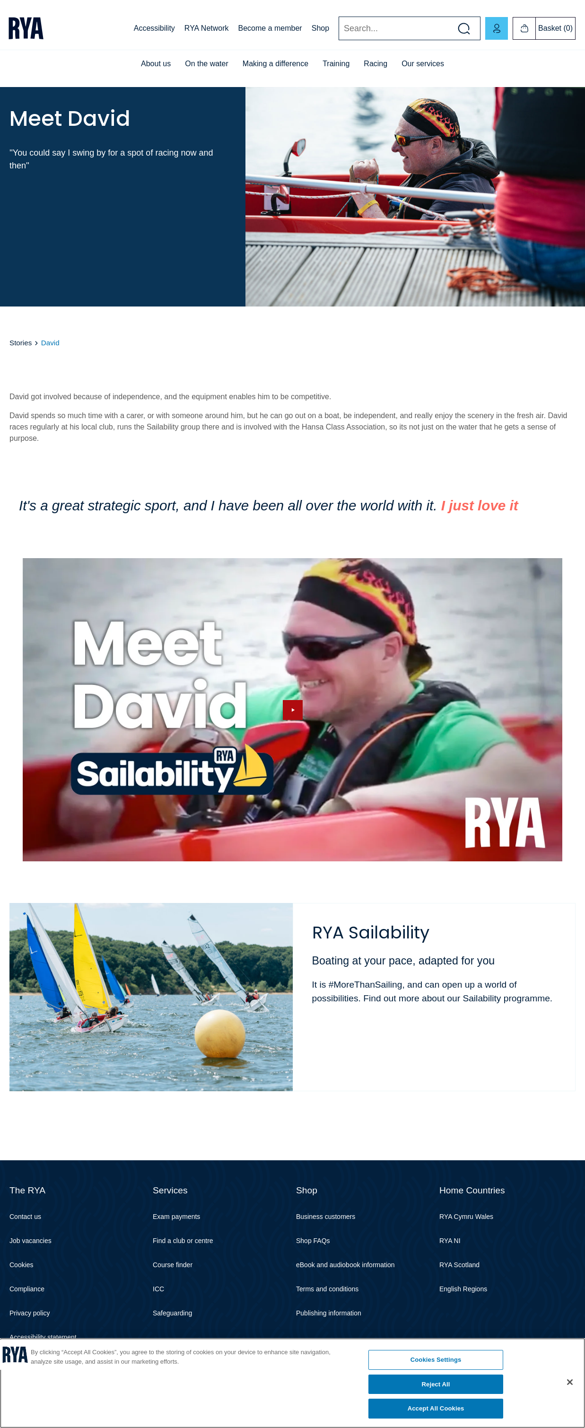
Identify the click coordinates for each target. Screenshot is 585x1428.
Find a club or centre (183, 1240)
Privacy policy (29, 1313)
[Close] (569, 1382)
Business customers (325, 1216)
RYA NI (450, 1240)
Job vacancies (30, 1240)
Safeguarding (172, 1313)
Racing (375, 64)
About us (156, 64)
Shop (320, 28)
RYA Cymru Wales (466, 1216)
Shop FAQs (313, 1240)
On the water (206, 64)
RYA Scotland (459, 1265)
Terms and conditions (327, 1289)
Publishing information (328, 1313)
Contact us (25, 1216)
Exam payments (176, 1216)
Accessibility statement (43, 1337)
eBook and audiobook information (345, 1265)
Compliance (26, 1289)
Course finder (172, 1265)
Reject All (436, 1384)
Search (338, 28)
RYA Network (206, 28)
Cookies (21, 1265)
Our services (423, 64)
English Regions (463, 1289)
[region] (292, 1383)
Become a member (270, 28)
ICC (158, 1289)
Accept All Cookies (436, 1408)
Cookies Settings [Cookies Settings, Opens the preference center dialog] (436, 1359)
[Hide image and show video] (292, 710)
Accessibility (154, 28)
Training (336, 64)
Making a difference (275, 64)
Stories (20, 343)
